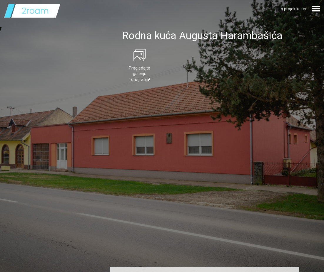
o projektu (290, 8)
